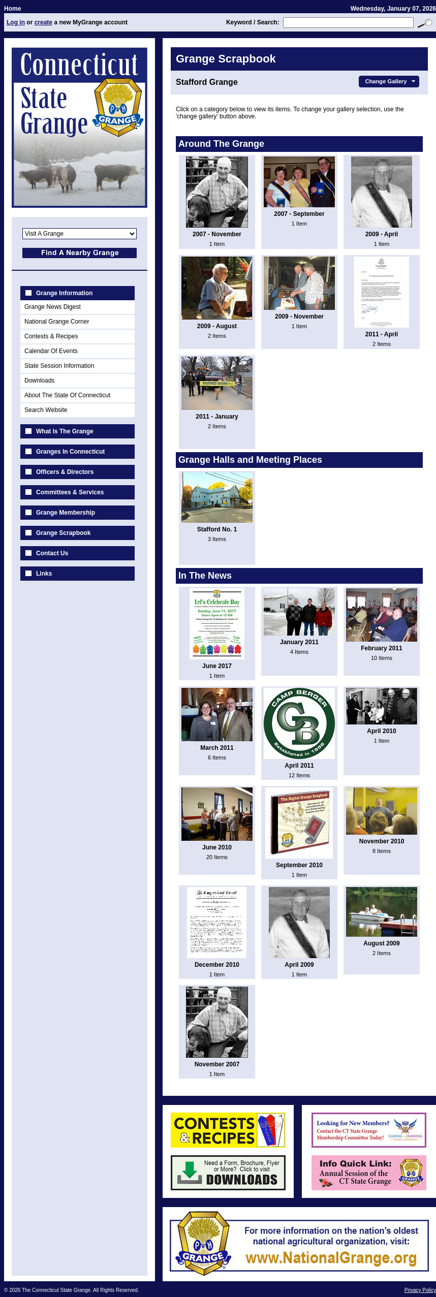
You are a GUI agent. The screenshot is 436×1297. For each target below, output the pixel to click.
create (43, 22)
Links (44, 573)
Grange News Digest (52, 306)
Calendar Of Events (51, 351)
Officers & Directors (65, 472)
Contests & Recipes (51, 336)
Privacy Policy (420, 1290)
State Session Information (59, 365)
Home (12, 8)
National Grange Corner (56, 321)
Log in (16, 22)
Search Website (46, 410)
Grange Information (64, 293)
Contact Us (52, 553)
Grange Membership (65, 512)
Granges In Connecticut (70, 451)
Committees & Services (70, 492)
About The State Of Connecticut (67, 395)
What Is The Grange (65, 431)
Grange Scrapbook (63, 532)
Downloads (39, 380)
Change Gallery (391, 81)
